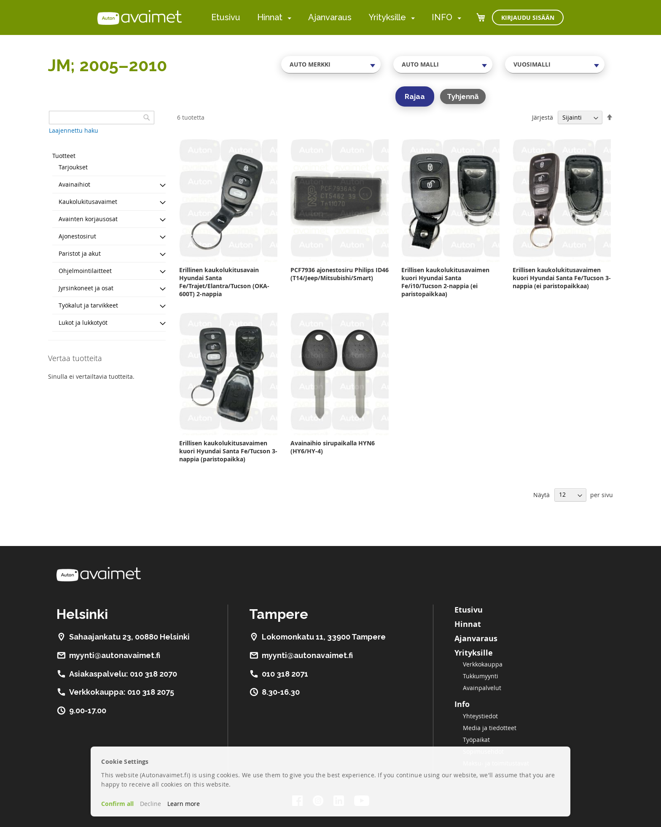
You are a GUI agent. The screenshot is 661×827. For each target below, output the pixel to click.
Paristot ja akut (80, 253)
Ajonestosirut (77, 236)
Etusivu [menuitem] (225, 17)
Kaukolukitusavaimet (88, 202)
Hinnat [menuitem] (269, 17)
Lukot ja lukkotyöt (83, 322)
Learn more (183, 804)
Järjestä (542, 117)
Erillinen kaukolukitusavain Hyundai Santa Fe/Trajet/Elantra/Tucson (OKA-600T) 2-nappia (224, 282)
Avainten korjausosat (88, 219)
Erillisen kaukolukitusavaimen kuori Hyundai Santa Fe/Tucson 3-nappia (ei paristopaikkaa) (562, 278)
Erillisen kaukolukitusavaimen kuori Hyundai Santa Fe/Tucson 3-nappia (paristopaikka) (228, 451)
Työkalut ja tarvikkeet (88, 305)
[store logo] (139, 17)
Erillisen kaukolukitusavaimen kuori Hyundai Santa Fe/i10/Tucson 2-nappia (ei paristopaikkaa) (445, 282)
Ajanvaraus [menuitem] (330, 17)
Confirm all (117, 804)
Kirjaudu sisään (527, 17)
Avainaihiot (74, 184)
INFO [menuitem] (442, 17)
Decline (150, 804)
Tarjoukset (73, 167)
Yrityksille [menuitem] (387, 17)
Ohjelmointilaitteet (85, 271)
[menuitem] (287, 18)
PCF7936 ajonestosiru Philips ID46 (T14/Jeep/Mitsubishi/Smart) (339, 274)
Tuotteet (63, 156)
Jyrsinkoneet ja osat (86, 288)
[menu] (336, 17)
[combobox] (331, 64)
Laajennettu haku (73, 130)
